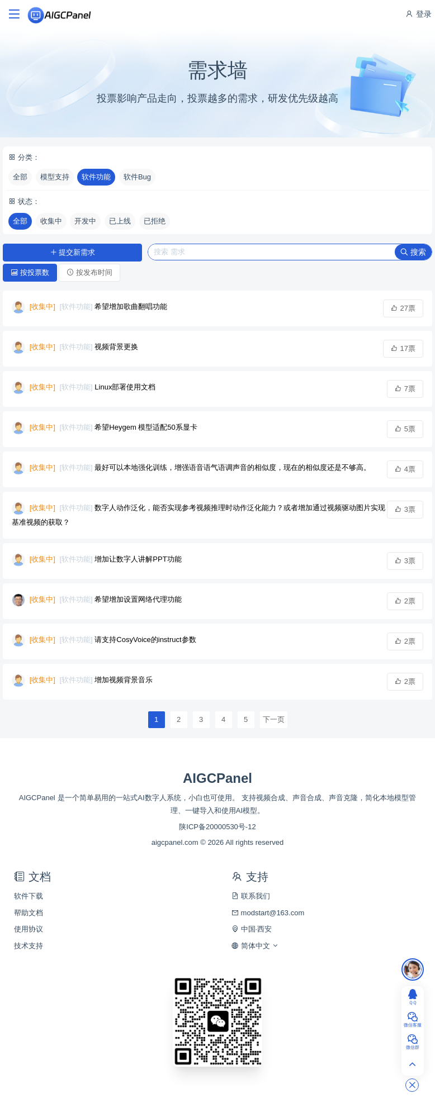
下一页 (274, 719)
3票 (405, 509)
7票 (405, 388)
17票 (403, 348)
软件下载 (28, 896)
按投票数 (30, 272)
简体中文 (255, 946)
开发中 (85, 221)
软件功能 (96, 177)
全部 (20, 177)
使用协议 (28, 929)
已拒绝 (155, 221)
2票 (405, 601)
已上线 (120, 221)
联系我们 (250, 896)
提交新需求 (73, 252)
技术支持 (28, 946)
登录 (418, 14)
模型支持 (54, 177)
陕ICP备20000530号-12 (217, 827)
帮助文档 (28, 913)
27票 (403, 308)
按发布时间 (89, 272)
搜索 (413, 252)
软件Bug (137, 177)
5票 (405, 429)
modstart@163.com (267, 913)
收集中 (51, 221)
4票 (405, 469)
